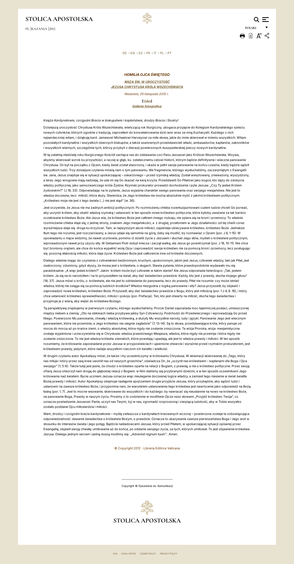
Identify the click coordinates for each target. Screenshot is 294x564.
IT (155, 53)
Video (147, 101)
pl (27, 29)
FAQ (115, 553)
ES (141, 53)
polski (254, 29)
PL (162, 53)
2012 (52, 29)
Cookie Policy (148, 553)
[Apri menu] (265, 19)
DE (125, 53)
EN (133, 53)
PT (169, 53)
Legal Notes (128, 553)
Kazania (39, 29)
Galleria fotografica (147, 106)
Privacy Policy (168, 553)
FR (148, 53)
